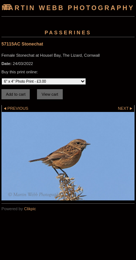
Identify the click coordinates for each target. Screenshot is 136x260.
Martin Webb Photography (67, 8)
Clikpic (30, 209)
